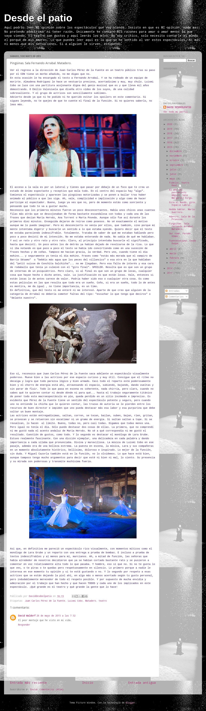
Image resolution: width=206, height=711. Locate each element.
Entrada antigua (142, 682)
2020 (170, 124)
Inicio (87, 682)
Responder (24, 624)
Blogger (130, 702)
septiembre (177, 164)
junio (174, 173)
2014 (170, 268)
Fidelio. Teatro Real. (179, 184)
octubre (175, 160)
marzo (174, 253)
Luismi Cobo (75, 600)
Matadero (90, 600)
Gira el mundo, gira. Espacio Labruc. (182, 203)
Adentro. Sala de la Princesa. (182, 218)
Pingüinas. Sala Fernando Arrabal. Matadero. (181, 226)
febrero (175, 257)
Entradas (172, 290)
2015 (170, 147)
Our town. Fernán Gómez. (180, 235)
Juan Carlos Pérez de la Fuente (45, 600)
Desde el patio (38, 17)
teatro (103, 600)
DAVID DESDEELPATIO (179, 107)
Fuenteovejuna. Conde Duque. (182, 242)
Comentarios (174, 296)
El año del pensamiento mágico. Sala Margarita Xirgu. (181, 193)
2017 (170, 137)
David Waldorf (27, 615)
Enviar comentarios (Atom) (47, 689)
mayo (173, 178)
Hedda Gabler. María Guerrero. (182, 210)
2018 (170, 133)
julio (174, 169)
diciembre (176, 151)
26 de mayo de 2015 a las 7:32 (56, 615)
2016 (170, 142)
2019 (170, 128)
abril (174, 248)
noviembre (176, 155)
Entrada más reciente (28, 682)
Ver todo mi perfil (175, 111)
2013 (170, 272)
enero (174, 262)
